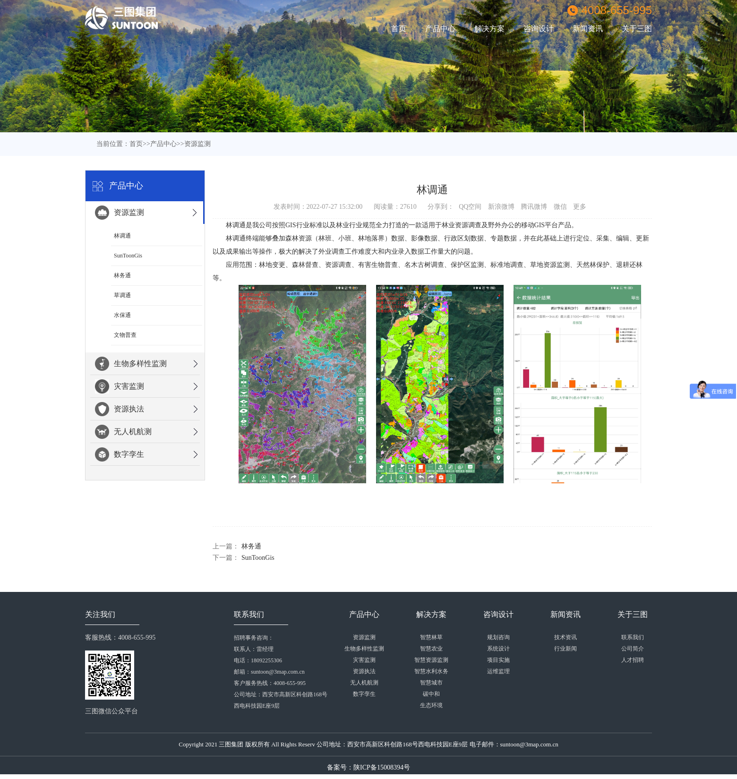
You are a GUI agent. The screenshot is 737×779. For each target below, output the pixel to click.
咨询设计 (538, 29)
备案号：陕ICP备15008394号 (368, 767)
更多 (579, 206)
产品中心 (440, 29)
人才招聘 (632, 660)
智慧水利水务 (431, 671)
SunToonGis (128, 255)
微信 (560, 206)
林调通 (122, 235)
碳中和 (431, 694)
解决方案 (489, 29)
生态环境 (431, 705)
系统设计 (498, 648)
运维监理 (498, 671)
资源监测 (197, 143)
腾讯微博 (534, 206)
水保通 (122, 315)
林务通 (122, 275)
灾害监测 (119, 386)
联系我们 (249, 614)
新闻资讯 (588, 29)
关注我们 (100, 614)
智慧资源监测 (431, 660)
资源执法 (119, 409)
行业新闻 (565, 648)
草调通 (122, 295)
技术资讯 (565, 637)
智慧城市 (431, 682)
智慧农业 (431, 648)
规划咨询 (498, 637)
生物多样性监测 (131, 364)
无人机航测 (123, 432)
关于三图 (637, 29)
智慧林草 (431, 637)
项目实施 (498, 660)
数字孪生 (119, 454)
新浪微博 (501, 206)
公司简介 (632, 648)
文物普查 (125, 335)
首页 (398, 29)
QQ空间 (470, 206)
